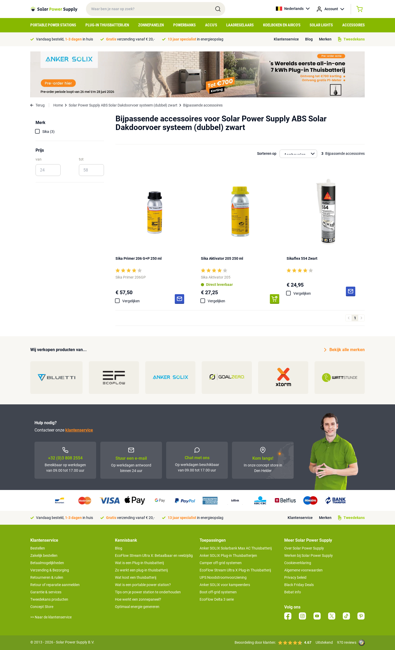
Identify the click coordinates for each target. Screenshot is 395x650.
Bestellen (37, 548)
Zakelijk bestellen (43, 555)
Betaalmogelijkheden (47, 563)
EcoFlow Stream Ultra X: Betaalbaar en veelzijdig (154, 555)
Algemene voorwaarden (303, 570)
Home (58, 105)
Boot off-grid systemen (218, 592)
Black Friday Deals (299, 585)
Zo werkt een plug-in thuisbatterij (141, 570)
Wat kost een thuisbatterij (135, 577)
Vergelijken (131, 301)
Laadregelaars (240, 25)
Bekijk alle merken (344, 350)
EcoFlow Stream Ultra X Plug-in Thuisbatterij (235, 570)
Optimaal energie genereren (137, 607)
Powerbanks (184, 25)
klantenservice (79, 430)
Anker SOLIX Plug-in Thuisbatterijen (228, 555)
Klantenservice (286, 39)
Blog (309, 39)
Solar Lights (321, 25)
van (39, 159)
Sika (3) (48, 131)
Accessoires (353, 25)
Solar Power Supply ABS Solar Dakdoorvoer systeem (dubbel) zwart (123, 105)
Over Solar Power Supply (304, 548)
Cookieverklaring (297, 563)
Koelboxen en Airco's (281, 25)
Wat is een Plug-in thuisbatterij (139, 563)
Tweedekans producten (49, 599)
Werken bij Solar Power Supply (308, 555)
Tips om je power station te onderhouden (148, 592)
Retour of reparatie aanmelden (55, 585)
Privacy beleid (295, 577)
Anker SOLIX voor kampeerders (225, 585)
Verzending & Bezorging (49, 570)
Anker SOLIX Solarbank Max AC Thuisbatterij (236, 548)
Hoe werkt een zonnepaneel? (138, 599)
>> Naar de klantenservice (51, 617)
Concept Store (41, 607)
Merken (325, 39)
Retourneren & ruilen (46, 577)
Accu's (211, 25)
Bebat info (292, 592)
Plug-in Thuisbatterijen (107, 25)
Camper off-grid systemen (221, 563)
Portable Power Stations (53, 25)
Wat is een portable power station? (143, 585)
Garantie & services (45, 592)
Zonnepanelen (151, 25)
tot (81, 159)
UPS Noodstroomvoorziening (223, 577)
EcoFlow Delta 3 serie (217, 599)
